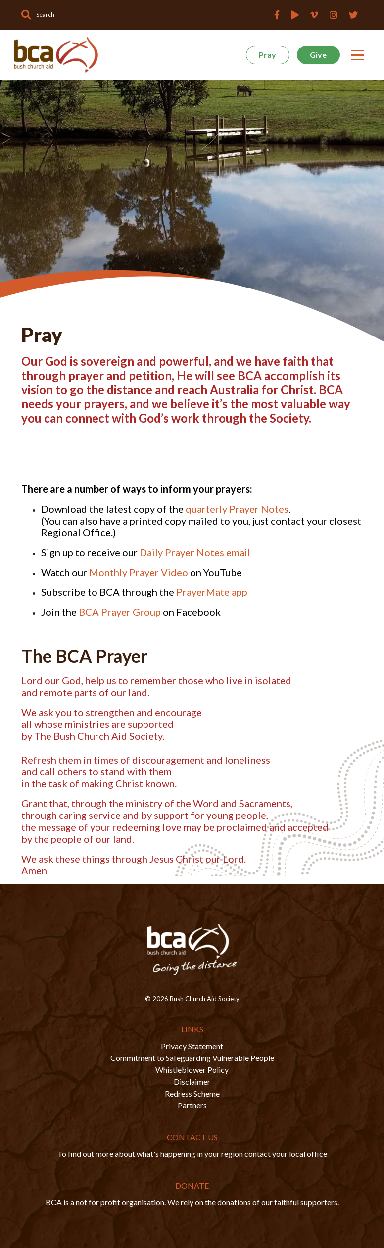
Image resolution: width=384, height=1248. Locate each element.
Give (318, 54)
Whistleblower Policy (192, 1069)
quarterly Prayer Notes (237, 509)
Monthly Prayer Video (137, 572)
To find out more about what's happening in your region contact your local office (192, 1153)
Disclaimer (192, 1081)
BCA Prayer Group (120, 612)
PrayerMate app (211, 592)
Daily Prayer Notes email (195, 552)
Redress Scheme (192, 1093)
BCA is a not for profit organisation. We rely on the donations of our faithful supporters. (192, 1202)
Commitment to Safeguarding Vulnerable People (192, 1057)
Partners (192, 1105)
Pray (267, 54)
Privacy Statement (192, 1046)
